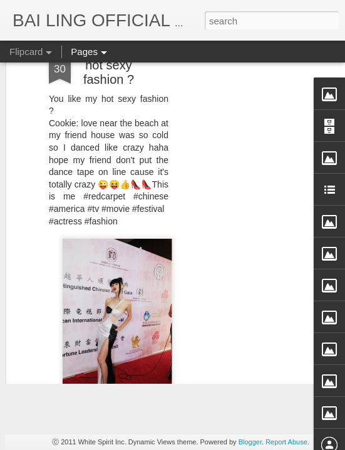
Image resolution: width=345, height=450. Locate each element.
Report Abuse (286, 442)
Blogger (250, 442)
